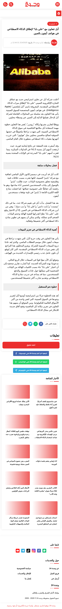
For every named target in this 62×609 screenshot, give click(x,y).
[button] (5, 4)
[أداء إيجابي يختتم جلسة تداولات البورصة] (45, 451)
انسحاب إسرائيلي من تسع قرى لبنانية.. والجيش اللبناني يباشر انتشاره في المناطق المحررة (46, 521)
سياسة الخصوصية (24, 568)
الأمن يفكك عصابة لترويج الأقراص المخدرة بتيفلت (17, 402)
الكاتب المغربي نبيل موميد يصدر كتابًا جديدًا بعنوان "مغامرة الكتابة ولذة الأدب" (46, 491)
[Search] (11, 4)
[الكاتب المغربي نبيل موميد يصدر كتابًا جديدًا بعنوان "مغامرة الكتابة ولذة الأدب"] (45, 478)
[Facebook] (41, 323)
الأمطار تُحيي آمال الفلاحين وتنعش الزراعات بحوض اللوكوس (17, 489)
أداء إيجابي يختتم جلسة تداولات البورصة (46, 462)
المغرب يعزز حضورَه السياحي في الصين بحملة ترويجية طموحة (18, 462)
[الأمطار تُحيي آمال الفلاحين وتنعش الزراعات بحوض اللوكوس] (17, 478)
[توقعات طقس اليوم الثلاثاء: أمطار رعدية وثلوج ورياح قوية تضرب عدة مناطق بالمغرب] (17, 421)
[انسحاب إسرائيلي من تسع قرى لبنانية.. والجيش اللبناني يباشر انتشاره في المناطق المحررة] (45, 508)
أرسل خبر (55, 579)
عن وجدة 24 (54, 568)
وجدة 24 (39, 598)
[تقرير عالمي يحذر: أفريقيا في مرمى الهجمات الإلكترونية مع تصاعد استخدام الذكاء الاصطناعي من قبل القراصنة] (45, 421)
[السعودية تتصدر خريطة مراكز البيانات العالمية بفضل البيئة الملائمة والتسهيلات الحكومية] (17, 508)
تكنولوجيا (52, 24)
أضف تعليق (31, 345)
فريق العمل (54, 573)
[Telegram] (30, 323)
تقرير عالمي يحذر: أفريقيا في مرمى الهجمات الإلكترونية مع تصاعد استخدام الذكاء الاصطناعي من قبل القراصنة (45, 434)
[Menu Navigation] (52, 4)
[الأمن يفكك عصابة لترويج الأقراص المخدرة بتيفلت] (17, 392)
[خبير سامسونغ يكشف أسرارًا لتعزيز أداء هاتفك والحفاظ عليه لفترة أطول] (45, 392)
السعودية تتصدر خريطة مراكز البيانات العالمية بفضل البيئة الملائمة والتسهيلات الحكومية (19, 521)
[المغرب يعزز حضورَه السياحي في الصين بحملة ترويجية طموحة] (17, 451)
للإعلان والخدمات (24, 573)
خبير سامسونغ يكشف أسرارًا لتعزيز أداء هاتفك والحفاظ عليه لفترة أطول (46, 404)
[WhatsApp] (35, 323)
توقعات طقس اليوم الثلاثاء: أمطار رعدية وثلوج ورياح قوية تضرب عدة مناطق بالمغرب (17, 434)
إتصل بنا (28, 579)
